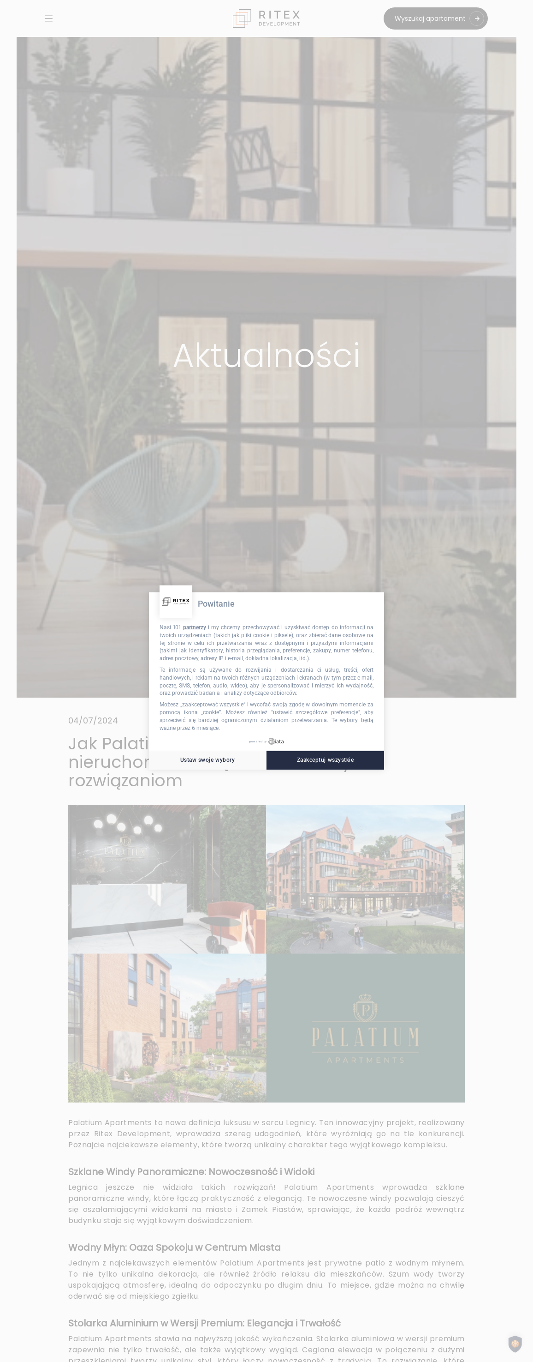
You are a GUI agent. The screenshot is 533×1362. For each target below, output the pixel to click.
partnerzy (194, 627)
